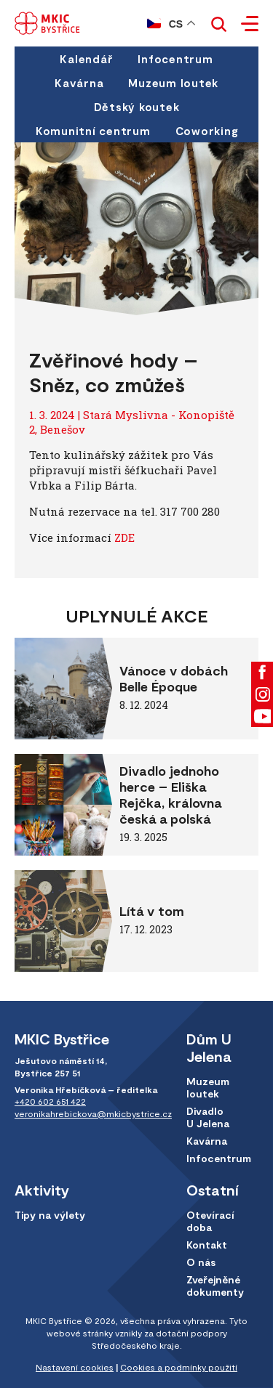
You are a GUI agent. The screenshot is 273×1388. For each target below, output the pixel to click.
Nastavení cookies (75, 1367)
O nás (200, 1262)
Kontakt (206, 1244)
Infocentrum (175, 58)
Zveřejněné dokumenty (215, 1285)
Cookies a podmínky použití (178, 1367)
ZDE (124, 537)
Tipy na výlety (50, 1215)
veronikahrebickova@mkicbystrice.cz (93, 1113)
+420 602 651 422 (50, 1101)
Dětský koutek (137, 106)
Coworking (206, 130)
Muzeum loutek (173, 82)
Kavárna (79, 82)
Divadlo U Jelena (207, 1117)
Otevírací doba (210, 1221)
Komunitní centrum (93, 130)
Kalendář (86, 58)
